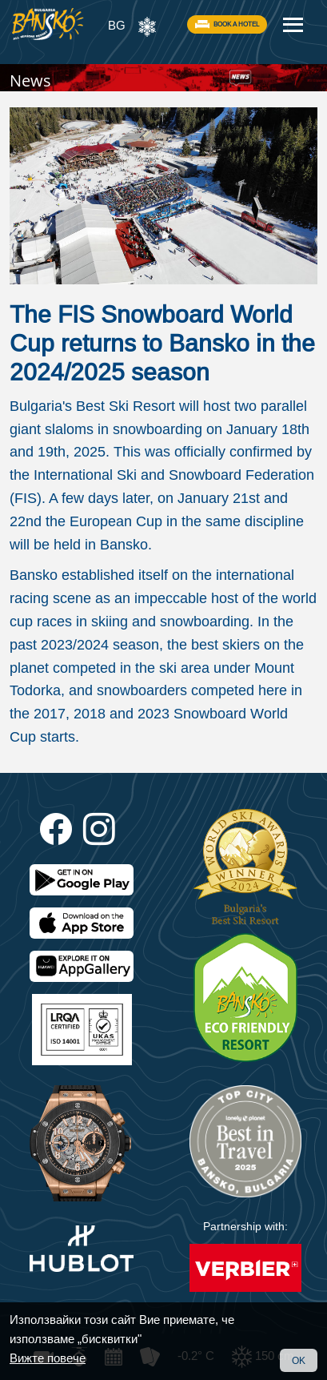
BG (117, 25)
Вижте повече (48, 1358)
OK (298, 1360)
